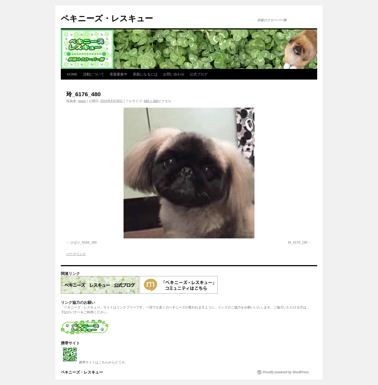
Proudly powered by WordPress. (286, 372)
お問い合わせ (173, 74)
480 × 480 (151, 101)
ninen (82, 101)
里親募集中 (118, 74)
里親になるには (145, 74)
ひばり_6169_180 (83, 242)
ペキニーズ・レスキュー (107, 18)
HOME (72, 74)
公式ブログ (199, 74)
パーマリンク (76, 254)
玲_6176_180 (298, 242)
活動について (93, 74)
